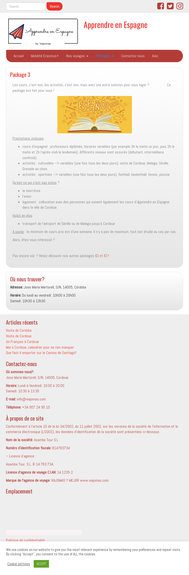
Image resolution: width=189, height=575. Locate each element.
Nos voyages (77, 55)
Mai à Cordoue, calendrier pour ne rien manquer (40, 347)
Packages (105, 55)
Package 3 (20, 74)
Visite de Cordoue (19, 336)
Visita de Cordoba (19, 330)
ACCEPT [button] (41, 564)
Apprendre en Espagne (115, 24)
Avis (155, 55)
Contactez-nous (133, 55)
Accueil (19, 55)
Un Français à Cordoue (22, 341)
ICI (97, 255)
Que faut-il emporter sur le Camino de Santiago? (41, 352)
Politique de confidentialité (26, 540)
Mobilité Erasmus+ (45, 55)
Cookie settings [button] (18, 564)
